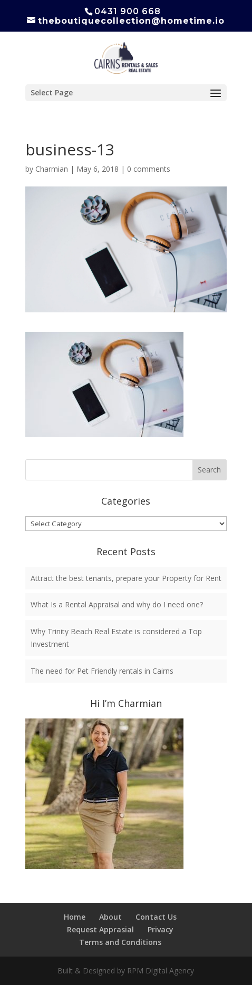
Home (74, 917)
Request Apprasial (100, 929)
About (110, 917)
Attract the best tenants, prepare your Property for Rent (126, 578)
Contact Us (156, 917)
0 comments (148, 169)
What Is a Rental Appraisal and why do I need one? (117, 604)
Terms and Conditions (120, 942)
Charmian (51, 169)
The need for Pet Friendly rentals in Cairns (102, 671)
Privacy (160, 929)
